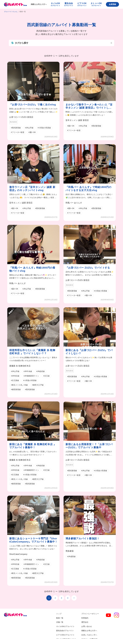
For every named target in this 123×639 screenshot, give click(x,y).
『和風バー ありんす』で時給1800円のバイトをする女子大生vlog (88, 189)
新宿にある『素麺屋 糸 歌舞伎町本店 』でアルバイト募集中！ (32, 446)
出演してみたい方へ (89, 635)
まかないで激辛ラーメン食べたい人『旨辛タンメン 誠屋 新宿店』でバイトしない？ (89, 106)
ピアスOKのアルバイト (65, 635)
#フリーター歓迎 (17, 132)
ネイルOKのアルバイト (65, 626)
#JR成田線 (71, 556)
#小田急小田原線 (44, 128)
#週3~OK (70, 208)
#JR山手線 (29, 128)
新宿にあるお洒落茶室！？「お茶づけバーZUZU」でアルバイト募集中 (89, 446)
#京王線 (46, 376)
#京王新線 (15, 380)
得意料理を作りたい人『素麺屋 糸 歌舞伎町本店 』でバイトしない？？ (32, 352)
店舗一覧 (59, 622)
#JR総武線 (40, 371)
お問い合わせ (86, 626)
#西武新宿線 (16, 128)
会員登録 (112, 4)
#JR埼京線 (15, 376)
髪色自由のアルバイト (65, 631)
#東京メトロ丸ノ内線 (19, 385)
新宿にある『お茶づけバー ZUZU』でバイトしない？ (89, 352)
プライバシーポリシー (90, 614)
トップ (59, 614)
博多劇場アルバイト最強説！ (82, 538)
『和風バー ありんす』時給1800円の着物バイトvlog (32, 269)
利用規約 (84, 618)
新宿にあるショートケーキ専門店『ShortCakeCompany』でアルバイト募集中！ (33, 540)
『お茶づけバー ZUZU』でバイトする (88, 267)
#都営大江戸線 (38, 385)
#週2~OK (32, 132)
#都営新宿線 (16, 389)
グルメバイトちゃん (11, 11)
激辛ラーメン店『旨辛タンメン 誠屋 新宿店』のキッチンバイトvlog (32, 189)
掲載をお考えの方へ (39, 4)
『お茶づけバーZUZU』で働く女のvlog (32, 104)
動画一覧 (59, 618)
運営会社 (84, 622)
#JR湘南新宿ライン (31, 376)
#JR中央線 (28, 371)
